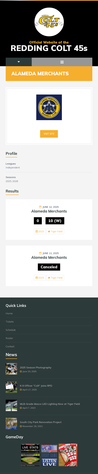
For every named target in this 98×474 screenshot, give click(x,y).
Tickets (10, 323)
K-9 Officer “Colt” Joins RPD (36, 387)
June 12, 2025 (51, 206)
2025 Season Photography (35, 368)
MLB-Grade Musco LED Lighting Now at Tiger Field (50, 405)
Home (9, 315)
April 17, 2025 (29, 391)
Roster (9, 339)
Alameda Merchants (49, 211)
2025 (41, 231)
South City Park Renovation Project (40, 423)
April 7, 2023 (29, 409)
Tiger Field (56, 231)
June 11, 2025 (51, 253)
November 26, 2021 (32, 427)
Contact (10, 348)
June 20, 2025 (29, 373)
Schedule (11, 331)
